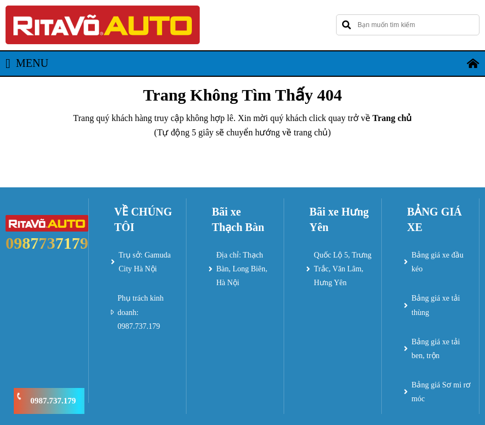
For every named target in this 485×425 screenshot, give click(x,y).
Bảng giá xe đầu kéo (437, 262)
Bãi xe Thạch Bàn (238, 219)
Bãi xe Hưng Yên (339, 219)
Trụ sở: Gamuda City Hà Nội (145, 262)
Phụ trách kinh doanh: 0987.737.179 (141, 312)
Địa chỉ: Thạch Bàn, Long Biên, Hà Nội (242, 269)
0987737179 (47, 243)
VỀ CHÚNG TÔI (143, 219)
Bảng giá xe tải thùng (436, 305)
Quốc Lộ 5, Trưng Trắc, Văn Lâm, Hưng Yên (342, 269)
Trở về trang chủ (242, 163)
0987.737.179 (53, 400)
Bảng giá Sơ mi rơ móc (441, 392)
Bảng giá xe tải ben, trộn (436, 349)
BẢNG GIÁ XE (434, 219)
